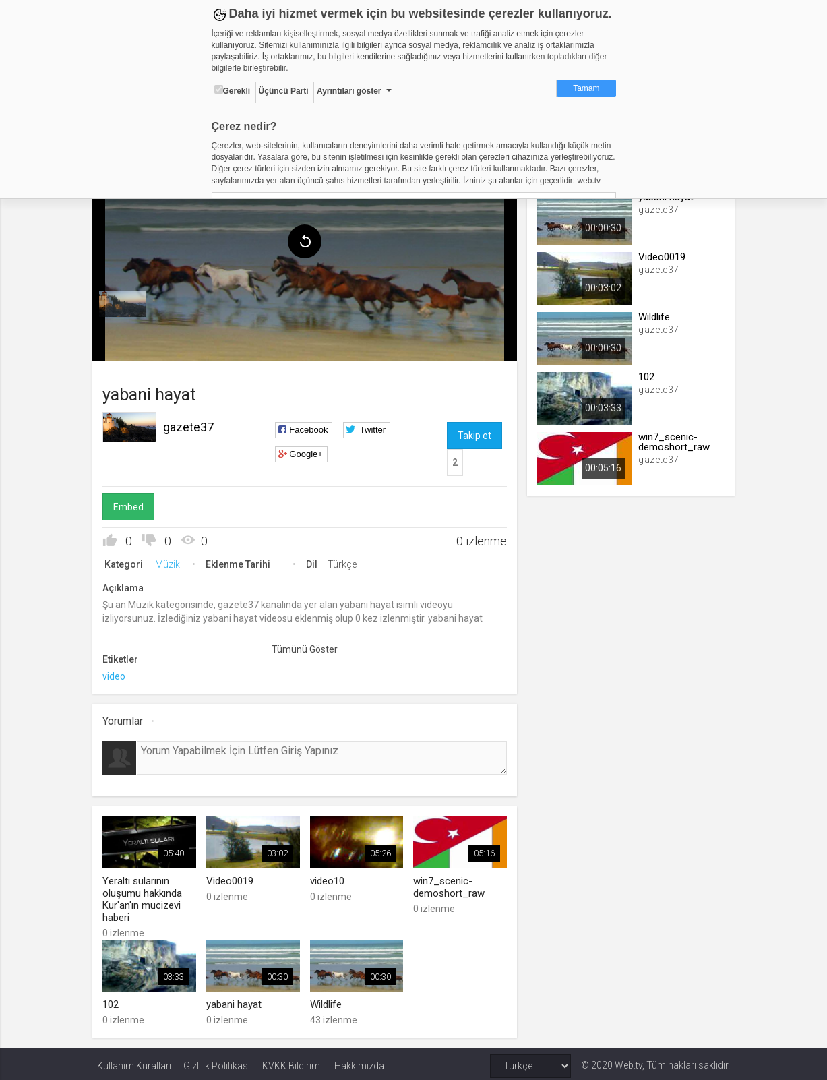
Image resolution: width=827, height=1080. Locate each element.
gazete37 (193, 424)
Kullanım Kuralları (134, 1061)
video (118, 672)
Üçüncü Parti (284, 91)
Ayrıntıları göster (349, 91)
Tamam (586, 88)
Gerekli (232, 90)
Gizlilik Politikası (216, 1061)
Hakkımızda (359, 1061)
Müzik (172, 561)
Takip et (474, 432)
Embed (133, 503)
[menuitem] (127, 300)
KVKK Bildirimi (292, 1061)
